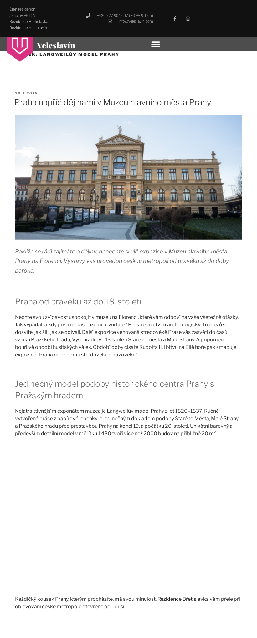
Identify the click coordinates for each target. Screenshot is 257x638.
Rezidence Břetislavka (183, 599)
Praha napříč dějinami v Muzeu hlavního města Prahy (112, 102)
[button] (156, 44)
